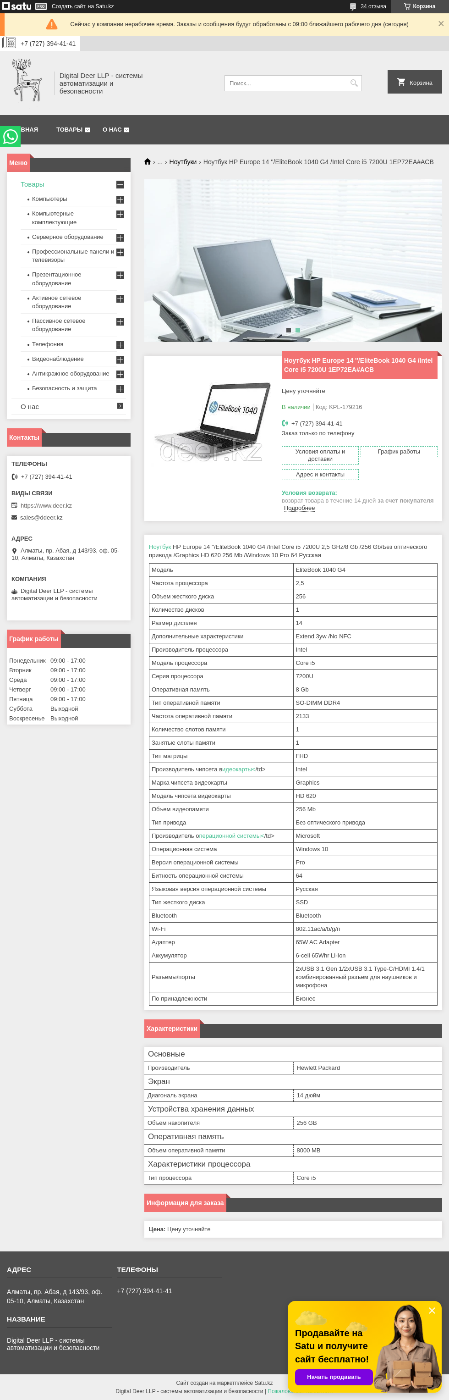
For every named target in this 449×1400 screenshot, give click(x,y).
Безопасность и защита (64, 388)
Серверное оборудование (68, 236)
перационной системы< (231, 835)
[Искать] (354, 83)
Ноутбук (160, 546)
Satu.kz (263, 1383)
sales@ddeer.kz (41, 517)
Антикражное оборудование (71, 373)
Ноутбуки (183, 162)
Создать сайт (69, 6)
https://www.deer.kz (46, 505)
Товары (69, 129)
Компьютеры (49, 198)
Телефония (47, 344)
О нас (112, 129)
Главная (23, 129)
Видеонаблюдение (58, 358)
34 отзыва (373, 6)
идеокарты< (238, 769)
